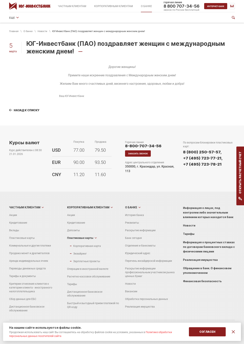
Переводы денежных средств (27, 268)
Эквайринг (80, 253)
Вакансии (131, 291)
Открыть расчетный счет (240, 175)
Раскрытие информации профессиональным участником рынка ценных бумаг (150, 272)
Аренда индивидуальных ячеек (28, 260)
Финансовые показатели (192, 17)
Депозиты (73, 230)
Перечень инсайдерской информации (148, 260)
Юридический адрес (159, 17)
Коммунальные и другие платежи (30, 245)
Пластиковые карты (22, 237)
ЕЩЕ (216, 17)
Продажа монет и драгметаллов (29, 253)
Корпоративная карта (87, 245)
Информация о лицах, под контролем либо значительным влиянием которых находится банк (208, 212)
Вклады (14, 230)
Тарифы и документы (22, 276)
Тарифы (72, 284)
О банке (28, 31)
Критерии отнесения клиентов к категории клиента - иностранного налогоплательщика (30, 287)
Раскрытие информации (68, 17)
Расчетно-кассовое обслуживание (88, 276)
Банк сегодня (96, 17)
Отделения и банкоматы (126, 17)
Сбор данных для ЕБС (22, 298)
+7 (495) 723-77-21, (202, 158)
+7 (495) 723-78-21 (202, 164)
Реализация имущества (140, 306)
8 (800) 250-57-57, (202, 152)
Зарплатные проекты (86, 261)
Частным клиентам (24, 207)
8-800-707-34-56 (143, 146)
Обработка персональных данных (146, 298)
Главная (13, 31)
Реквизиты (40, 17)
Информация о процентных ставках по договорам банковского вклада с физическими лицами (209, 247)
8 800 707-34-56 (182, 6)
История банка (18, 17)
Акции (13, 215)
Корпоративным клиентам (88, 207)
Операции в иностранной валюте (87, 268)
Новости (42, 31)
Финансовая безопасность (202, 281)
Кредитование (18, 222)
